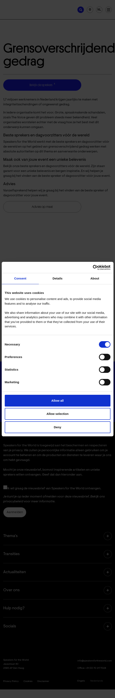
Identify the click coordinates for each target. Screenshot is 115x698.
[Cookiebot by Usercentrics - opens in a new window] (92, 267)
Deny (57, 427)
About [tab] (94, 278)
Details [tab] (57, 278)
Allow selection (57, 413)
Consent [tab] (20, 278)
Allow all (57, 400)
